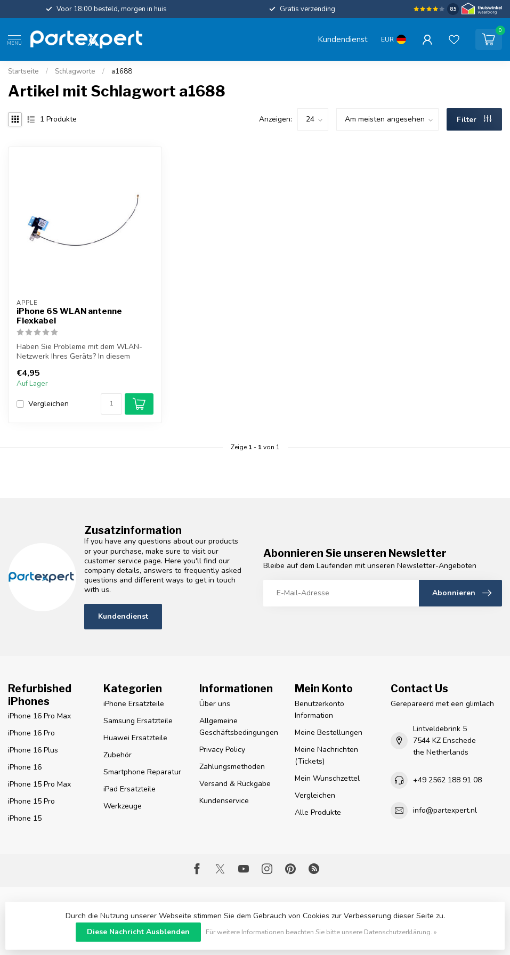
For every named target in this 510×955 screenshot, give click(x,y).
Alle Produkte (318, 812)
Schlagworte (75, 71)
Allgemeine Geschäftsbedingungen (238, 727)
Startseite (23, 71)
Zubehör (117, 755)
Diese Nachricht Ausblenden (138, 932)
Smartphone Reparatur (142, 772)
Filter (474, 120)
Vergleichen (48, 404)
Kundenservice (224, 801)
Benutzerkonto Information (319, 710)
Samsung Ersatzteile (138, 721)
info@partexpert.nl (445, 810)
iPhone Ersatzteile (133, 704)
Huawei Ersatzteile (135, 738)
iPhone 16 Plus (33, 750)
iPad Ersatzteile (129, 789)
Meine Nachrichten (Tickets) (326, 755)
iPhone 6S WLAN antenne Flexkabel (69, 316)
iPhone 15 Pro (31, 801)
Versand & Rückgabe (235, 784)
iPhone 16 (25, 767)
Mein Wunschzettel (327, 778)
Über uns (214, 704)
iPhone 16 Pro (31, 733)
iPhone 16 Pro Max (39, 716)
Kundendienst (343, 39)
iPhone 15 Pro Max (39, 784)
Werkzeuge (122, 806)
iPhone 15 (25, 818)
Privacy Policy (222, 749)
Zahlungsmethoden (232, 767)
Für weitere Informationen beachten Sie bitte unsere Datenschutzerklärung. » (321, 931)
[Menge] (111, 404)
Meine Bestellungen (328, 732)
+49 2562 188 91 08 (447, 780)
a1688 (121, 71)
